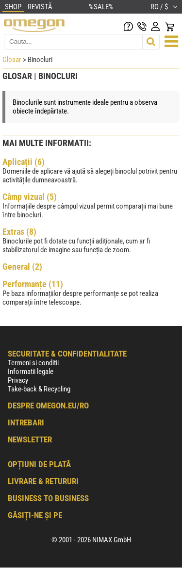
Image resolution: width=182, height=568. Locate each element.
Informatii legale (30, 371)
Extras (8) (19, 232)
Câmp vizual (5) (29, 197)
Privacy (18, 380)
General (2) (22, 266)
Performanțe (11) (32, 284)
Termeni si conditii (33, 362)
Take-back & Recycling (39, 389)
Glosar (11, 59)
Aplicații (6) (23, 162)
